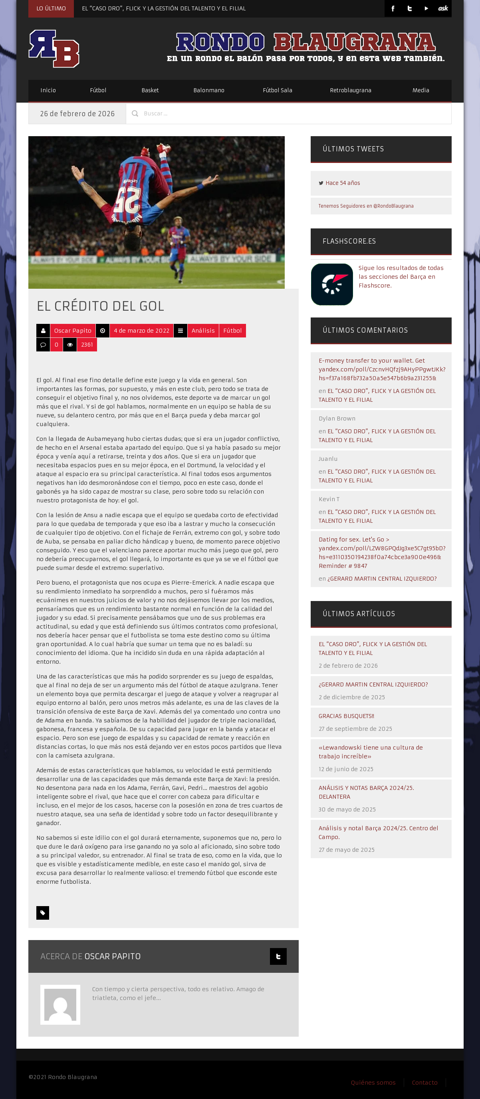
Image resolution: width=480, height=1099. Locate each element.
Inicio (48, 90)
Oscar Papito (72, 330)
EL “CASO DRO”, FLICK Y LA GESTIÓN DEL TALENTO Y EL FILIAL (164, 8)
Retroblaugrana (350, 90)
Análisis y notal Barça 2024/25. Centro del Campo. (378, 833)
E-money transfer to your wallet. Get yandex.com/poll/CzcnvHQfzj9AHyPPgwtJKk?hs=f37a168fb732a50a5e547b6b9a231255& (382, 369)
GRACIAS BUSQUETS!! (346, 716)
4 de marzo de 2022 (141, 330)
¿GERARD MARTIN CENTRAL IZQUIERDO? (382, 578)
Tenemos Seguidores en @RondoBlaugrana (366, 206)
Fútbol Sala (277, 90)
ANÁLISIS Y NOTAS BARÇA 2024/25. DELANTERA (366, 792)
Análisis (203, 330)
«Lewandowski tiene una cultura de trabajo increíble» (371, 752)
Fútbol (98, 90)
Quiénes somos (373, 1082)
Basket (150, 90)
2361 (87, 344)
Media (421, 90)
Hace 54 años (342, 183)
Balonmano (208, 90)
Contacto (425, 1082)
